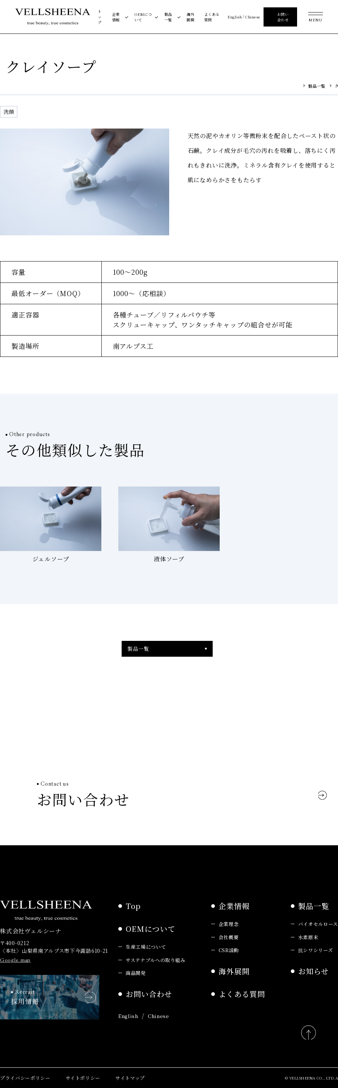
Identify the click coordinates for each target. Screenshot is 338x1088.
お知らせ (313, 971)
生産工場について (146, 946)
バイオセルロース (318, 923)
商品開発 (136, 972)
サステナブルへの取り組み (155, 960)
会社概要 (229, 937)
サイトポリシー (83, 1077)
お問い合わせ (149, 994)
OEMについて (143, 16)
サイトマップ (130, 1077)
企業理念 (229, 923)
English (234, 17)
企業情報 (116, 16)
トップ (100, 16)
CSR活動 (229, 950)
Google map (15, 960)
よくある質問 (212, 16)
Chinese (252, 17)
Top (133, 906)
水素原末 (308, 937)
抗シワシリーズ (315, 950)
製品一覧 (168, 16)
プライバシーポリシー (25, 1077)
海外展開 (190, 16)
